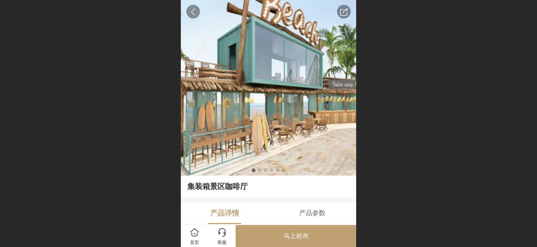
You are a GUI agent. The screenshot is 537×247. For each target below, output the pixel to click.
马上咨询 (296, 236)
